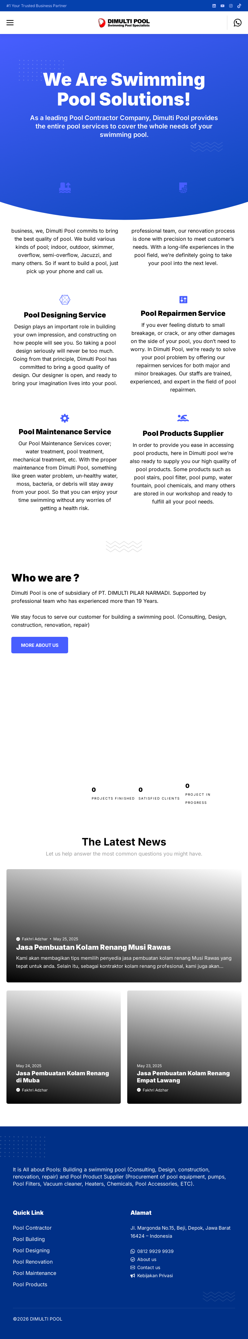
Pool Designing (31, 1250)
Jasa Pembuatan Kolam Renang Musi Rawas (93, 947)
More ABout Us (39, 645)
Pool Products (30, 1284)
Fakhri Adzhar (35, 938)
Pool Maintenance (34, 1273)
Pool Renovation (33, 1261)
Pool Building (29, 1239)
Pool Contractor (32, 1227)
